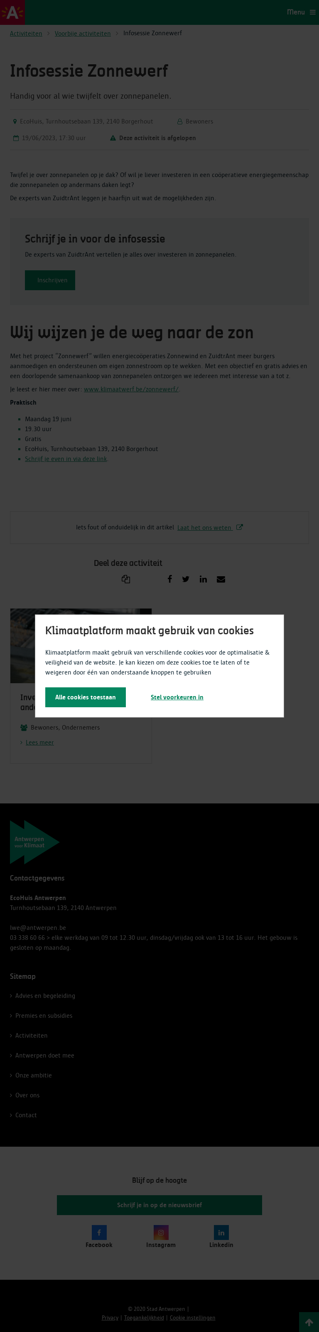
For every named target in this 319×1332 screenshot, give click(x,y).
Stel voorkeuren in (177, 697)
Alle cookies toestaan (85, 697)
